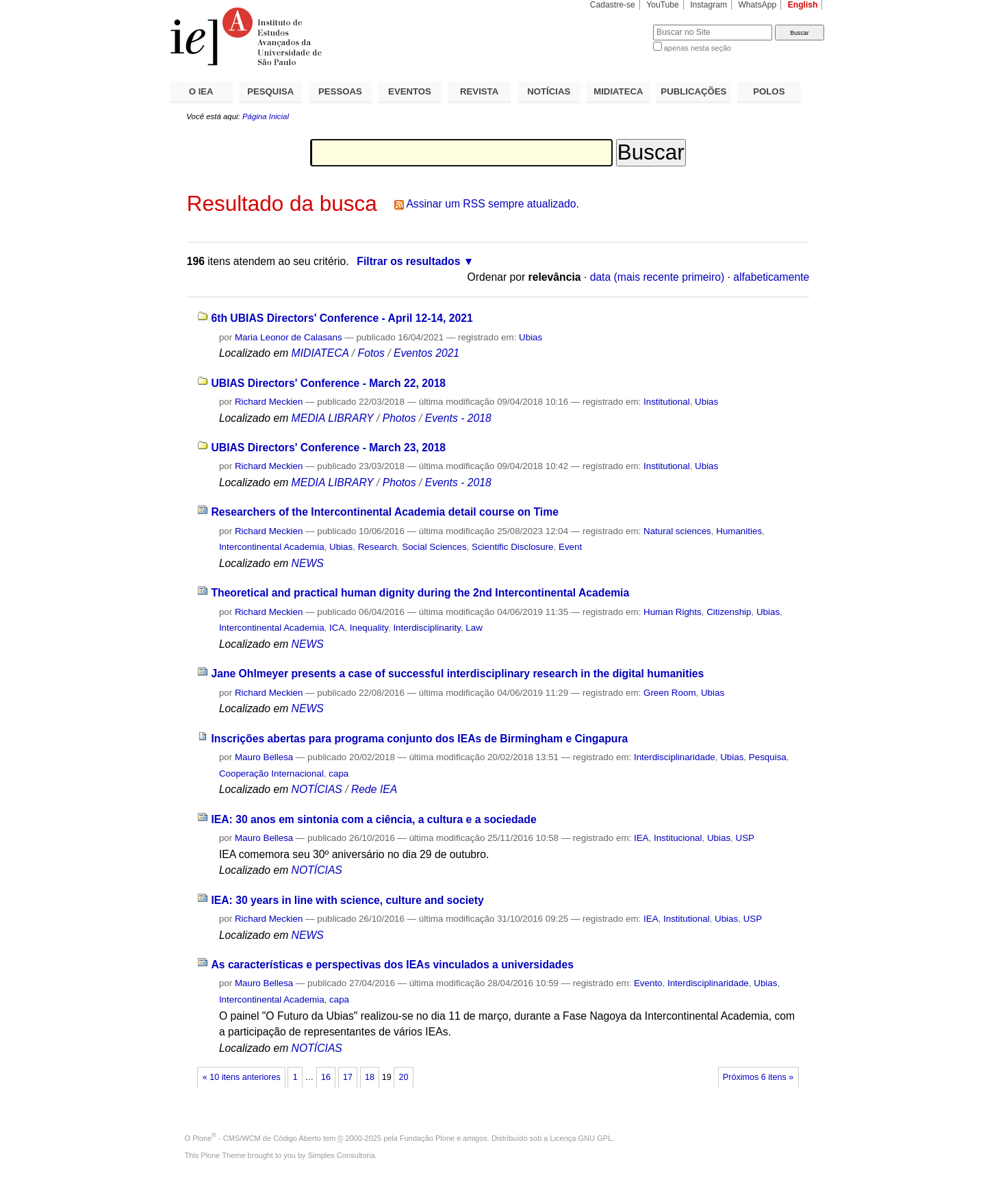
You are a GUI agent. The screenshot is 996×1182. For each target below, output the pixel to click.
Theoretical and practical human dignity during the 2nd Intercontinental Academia (420, 593)
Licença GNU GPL (581, 1138)
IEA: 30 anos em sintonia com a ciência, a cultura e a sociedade (373, 819)
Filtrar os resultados (408, 261)
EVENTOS (409, 91)
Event (570, 547)
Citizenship (728, 612)
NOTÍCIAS (548, 91)
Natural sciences (677, 531)
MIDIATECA (618, 91)
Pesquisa (768, 757)
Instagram (708, 5)
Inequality (369, 628)
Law (474, 628)
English (803, 5)
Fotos (371, 353)
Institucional (678, 838)
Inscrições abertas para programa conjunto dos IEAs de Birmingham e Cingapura (419, 738)
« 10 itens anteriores (242, 1077)
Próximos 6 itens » (758, 1077)
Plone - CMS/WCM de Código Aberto (256, 1138)
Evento (648, 983)
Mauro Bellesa (264, 757)
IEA (641, 838)
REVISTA (479, 91)
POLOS (768, 91)
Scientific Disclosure (513, 547)
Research (377, 547)
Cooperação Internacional (271, 773)
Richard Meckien (269, 402)
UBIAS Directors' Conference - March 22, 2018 (328, 383)
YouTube (662, 5)
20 (404, 1077)
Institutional (666, 402)
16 (326, 1077)
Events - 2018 (458, 418)
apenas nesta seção (697, 48)
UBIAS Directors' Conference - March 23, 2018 (328, 447)
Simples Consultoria (341, 1155)
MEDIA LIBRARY (333, 418)
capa (338, 773)
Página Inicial (265, 116)
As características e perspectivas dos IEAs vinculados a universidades (392, 964)
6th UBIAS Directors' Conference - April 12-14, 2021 (341, 318)
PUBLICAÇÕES (693, 91)
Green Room (669, 693)
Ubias (530, 337)
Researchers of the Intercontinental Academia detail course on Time (385, 512)
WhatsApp (757, 5)
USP (745, 838)
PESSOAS (340, 91)
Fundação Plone (427, 1138)
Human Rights (672, 612)
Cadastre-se (612, 5)
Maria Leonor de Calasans (288, 337)
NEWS (308, 563)
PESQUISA (270, 91)
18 (369, 1077)
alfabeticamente (771, 277)
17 (348, 1077)
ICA (336, 628)
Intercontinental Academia (271, 547)
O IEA (201, 91)
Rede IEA (374, 789)
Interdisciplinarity (427, 628)
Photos (399, 418)
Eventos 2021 (426, 353)
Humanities (739, 531)
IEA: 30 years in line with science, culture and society (347, 900)
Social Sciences (434, 547)
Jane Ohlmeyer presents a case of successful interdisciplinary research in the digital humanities (457, 673)
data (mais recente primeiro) (657, 277)
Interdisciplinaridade (674, 757)
